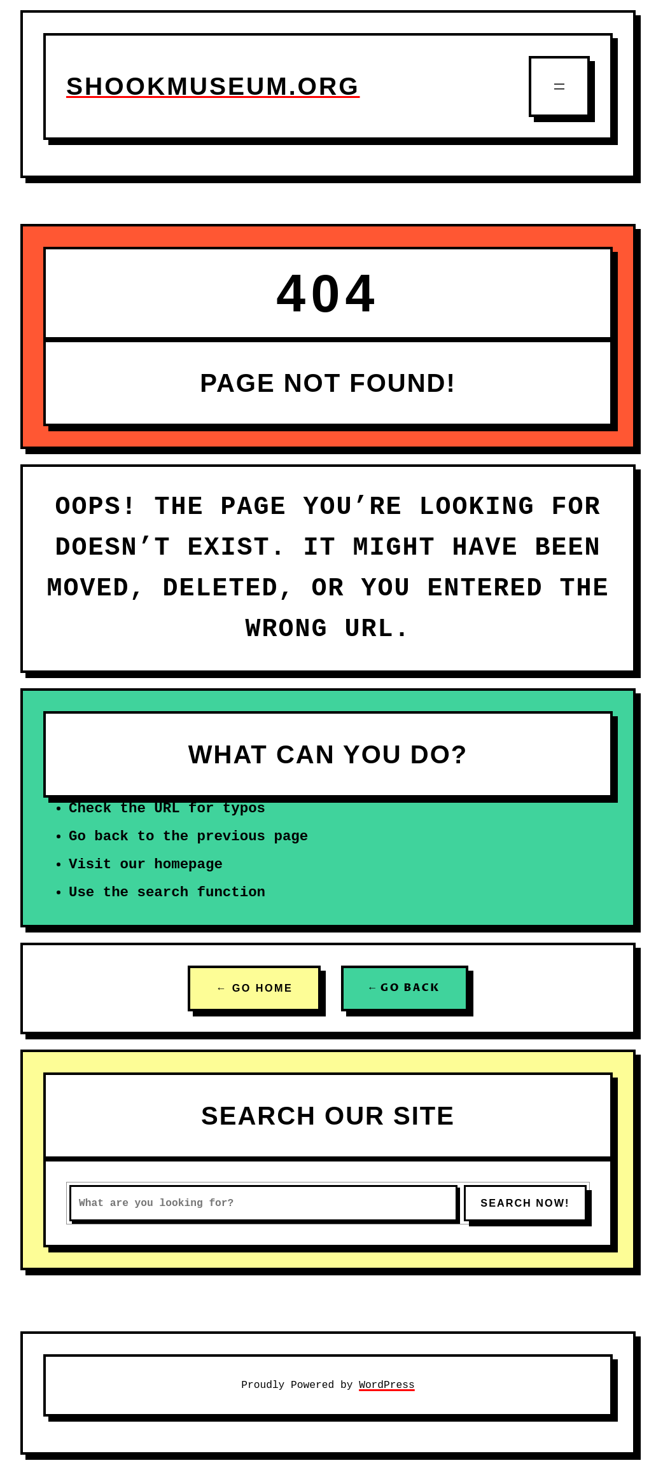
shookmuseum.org (213, 86)
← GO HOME (254, 988)
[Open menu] (559, 86)
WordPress (387, 1385)
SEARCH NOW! (524, 1203)
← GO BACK (404, 988)
